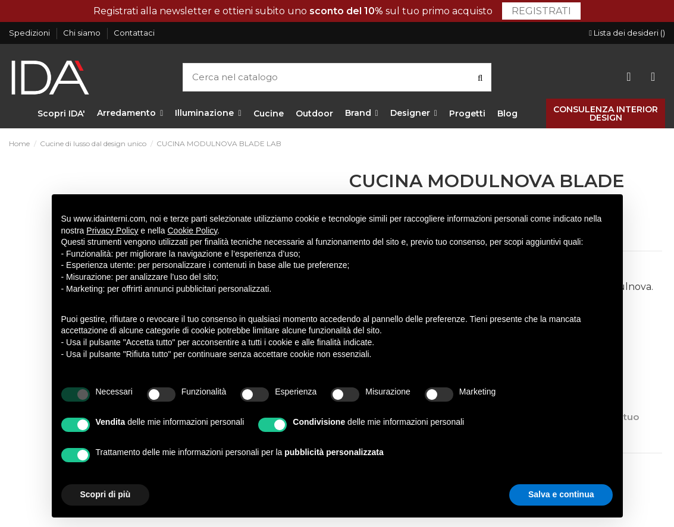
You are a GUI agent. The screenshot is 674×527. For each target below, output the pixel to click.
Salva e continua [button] (561, 494)
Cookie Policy (193, 230)
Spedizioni (30, 32)
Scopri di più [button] (105, 494)
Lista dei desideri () (627, 32)
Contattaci (134, 32)
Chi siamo (82, 32)
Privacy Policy (112, 230)
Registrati (541, 11)
